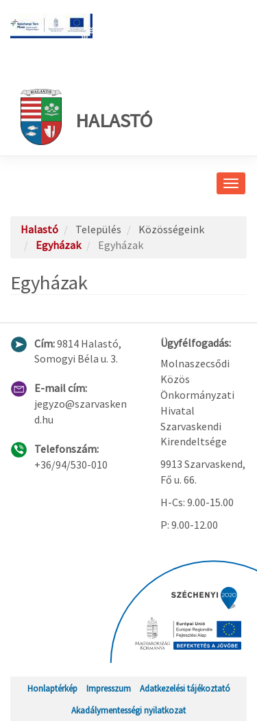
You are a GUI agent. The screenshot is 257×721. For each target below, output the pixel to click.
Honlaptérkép (52, 688)
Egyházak (58, 245)
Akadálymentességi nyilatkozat (128, 710)
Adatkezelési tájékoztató (185, 688)
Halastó (86, 117)
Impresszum (108, 688)
